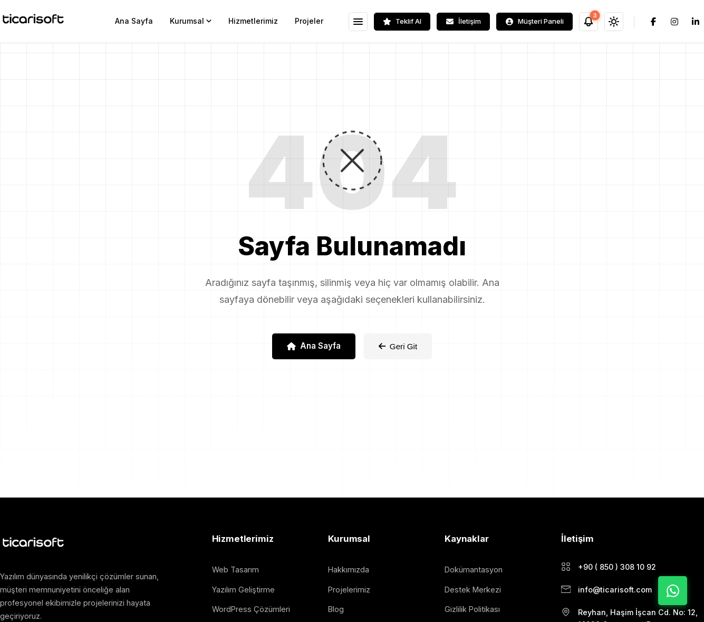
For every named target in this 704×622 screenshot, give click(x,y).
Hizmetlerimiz (253, 20)
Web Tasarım (235, 569)
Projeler (309, 20)
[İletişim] (463, 22)
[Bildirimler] (588, 21)
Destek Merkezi (473, 589)
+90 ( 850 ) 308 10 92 (617, 566)
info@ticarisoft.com (615, 589)
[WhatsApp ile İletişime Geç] (672, 590)
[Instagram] (674, 21)
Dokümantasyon (474, 569)
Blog (336, 609)
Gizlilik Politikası (472, 609)
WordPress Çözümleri (251, 609)
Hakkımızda (348, 569)
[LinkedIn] (695, 21)
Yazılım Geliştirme (243, 589)
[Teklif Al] (402, 22)
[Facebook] (653, 21)
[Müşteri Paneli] (534, 22)
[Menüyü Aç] (358, 21)
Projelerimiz (349, 589)
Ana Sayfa (134, 20)
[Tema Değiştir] (613, 21)
